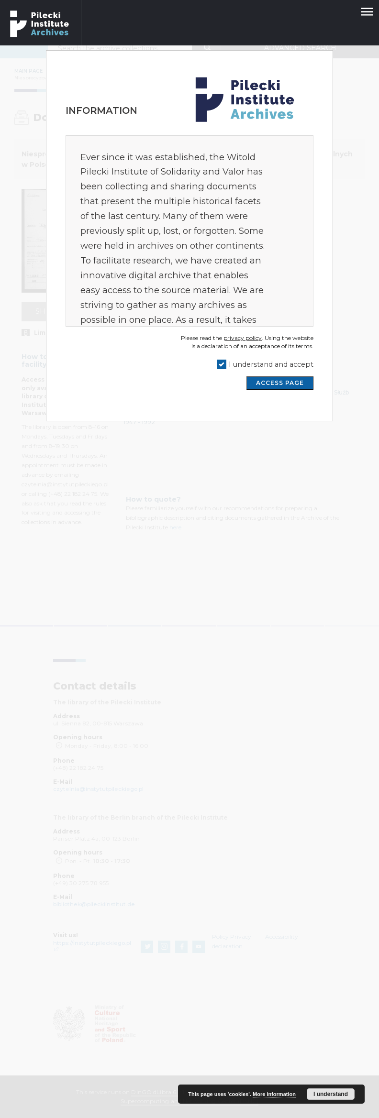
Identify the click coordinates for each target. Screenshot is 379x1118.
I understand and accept (271, 364)
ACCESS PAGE (280, 382)
